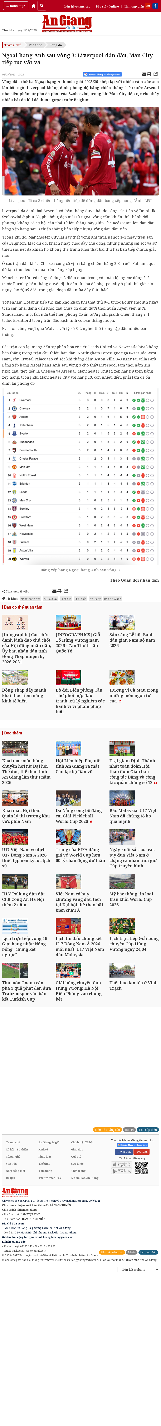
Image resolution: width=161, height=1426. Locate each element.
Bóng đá (56, 45)
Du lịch (10, 1294)
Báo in (129, 1246)
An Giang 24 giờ (48, 1259)
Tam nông (45, 1287)
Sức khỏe (77, 1280)
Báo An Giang (112, 599)
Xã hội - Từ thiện (17, 1266)
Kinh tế (43, 1266)
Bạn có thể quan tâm (21, 607)
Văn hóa (11, 1280)
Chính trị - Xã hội (82, 1259)
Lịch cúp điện (134, 6)
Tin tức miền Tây (49, 1294)
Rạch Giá (65, 599)
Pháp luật (44, 1273)
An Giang (95, 599)
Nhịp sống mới (15, 1287)
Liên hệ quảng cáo (77, 6)
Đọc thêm (12, 763)
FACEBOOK (124, 1268)
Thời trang (78, 1287)
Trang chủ (12, 45)
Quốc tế (76, 1273)
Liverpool (11, 210)
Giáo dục (77, 1266)
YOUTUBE (141, 1268)
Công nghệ (13, 1273)
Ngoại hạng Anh (30, 599)
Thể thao (35, 45)
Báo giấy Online (107, 6)
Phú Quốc (80, 599)
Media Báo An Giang (85, 1294)
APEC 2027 (50, 599)
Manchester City (43, 237)
